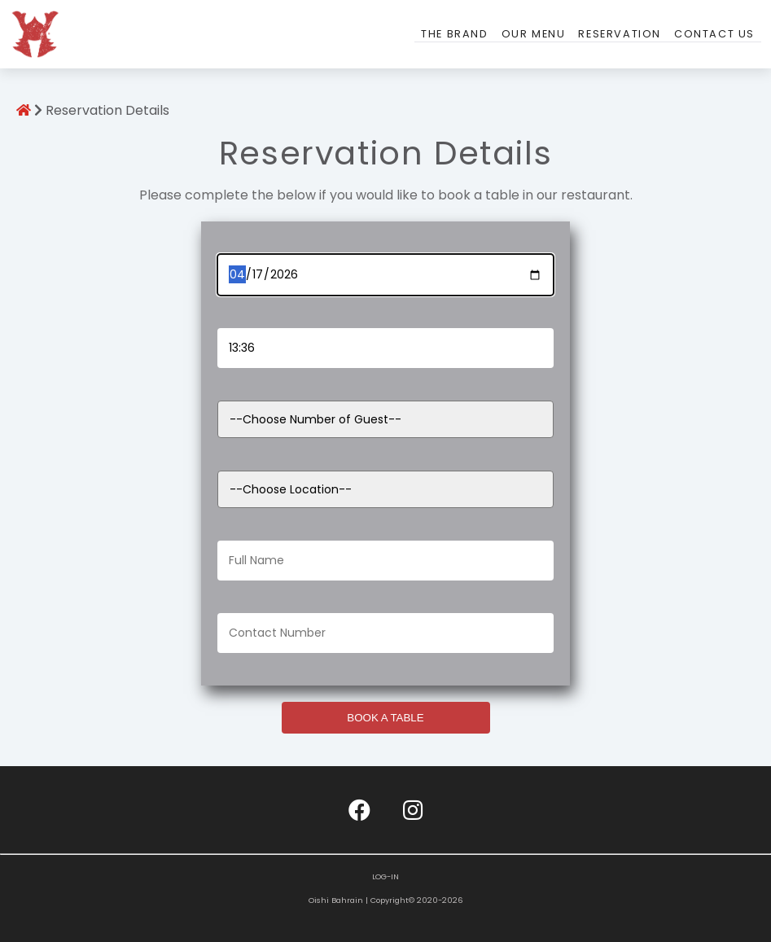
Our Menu (534, 34)
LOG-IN (385, 876)
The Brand (454, 34)
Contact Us (714, 34)
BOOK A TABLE (385, 718)
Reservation (619, 34)
